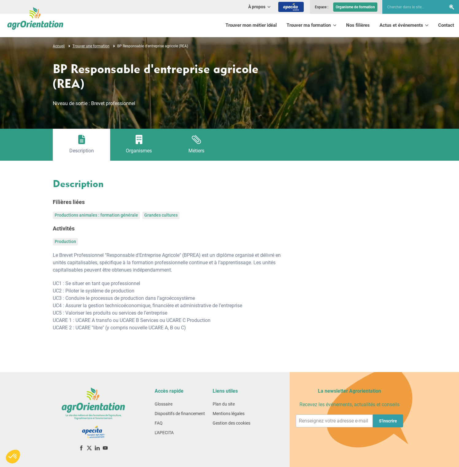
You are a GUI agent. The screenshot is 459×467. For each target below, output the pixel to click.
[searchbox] (411, 7)
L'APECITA (164, 432)
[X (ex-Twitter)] (89, 448)
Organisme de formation (355, 7)
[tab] (81, 145)
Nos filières (358, 25)
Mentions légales (229, 413)
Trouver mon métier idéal (251, 25)
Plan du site (224, 404)
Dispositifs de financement (180, 413)
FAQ (159, 423)
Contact (446, 25)
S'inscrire (388, 420)
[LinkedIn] (97, 448)
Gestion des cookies (231, 423)
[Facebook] (81, 448)
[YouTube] (105, 448)
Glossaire (163, 404)
